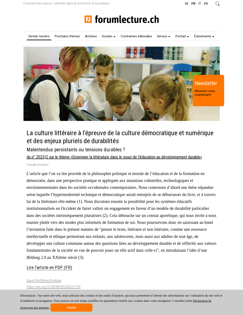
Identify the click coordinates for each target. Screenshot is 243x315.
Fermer (71, 308)
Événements (204, 36)
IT (199, 3)
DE (186, 3)
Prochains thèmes (67, 36)
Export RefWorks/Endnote (44, 280)
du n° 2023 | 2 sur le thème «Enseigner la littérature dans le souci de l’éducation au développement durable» (114, 156)
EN (206, 3)
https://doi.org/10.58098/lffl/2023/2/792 (54, 286)
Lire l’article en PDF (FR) (49, 267)
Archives (91, 36)
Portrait (182, 36)
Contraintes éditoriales (136, 36)
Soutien (109, 36)
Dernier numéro (39, 36)
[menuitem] (39, 36)
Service (163, 36)
